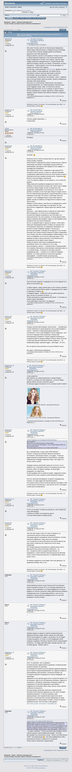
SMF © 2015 (34, 766)
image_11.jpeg (31, 404)
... (14, 30)
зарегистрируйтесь (25, 10)
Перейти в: (41, 760)
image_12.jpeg (31, 417)
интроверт (52, 69)
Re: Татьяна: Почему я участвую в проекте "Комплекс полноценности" (36, 273)
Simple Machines (43, 766)
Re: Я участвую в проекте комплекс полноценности (36, 111)
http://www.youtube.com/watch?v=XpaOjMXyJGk (42, 703)
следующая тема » (62, 27)
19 (16, 30)
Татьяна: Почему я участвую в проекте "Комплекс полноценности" (35, 41)
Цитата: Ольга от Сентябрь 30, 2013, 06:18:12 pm (40, 721)
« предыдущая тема (49, 27)
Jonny (7, 128)
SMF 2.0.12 (27, 766)
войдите (14, 10)
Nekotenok (8, 39)
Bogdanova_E (9, 110)
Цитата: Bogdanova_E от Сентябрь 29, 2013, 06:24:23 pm (42, 440)
